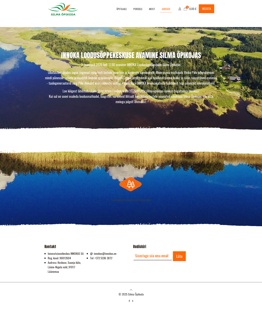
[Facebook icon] (129, 300)
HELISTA (206, 9)
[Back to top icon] (131, 289)
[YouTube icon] (133, 300)
